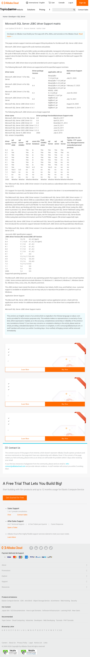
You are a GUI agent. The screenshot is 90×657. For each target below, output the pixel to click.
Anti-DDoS (28, 601)
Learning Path (66, 610)
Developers (38, 620)
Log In (70, 3)
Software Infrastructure (51, 610)
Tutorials (59, 620)
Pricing (42, 10)
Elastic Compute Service (10, 601)
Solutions (31, 10)
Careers (4, 643)
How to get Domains (33, 610)
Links (45, 643)
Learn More (25, 369)
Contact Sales (83, 10)
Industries (29, 620)
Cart (52, 3)
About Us (12, 643)
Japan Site (5, 610)
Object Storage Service (41, 601)
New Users (76, 610)
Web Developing (49, 620)
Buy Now (65, 369)
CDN (22, 601)
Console (61, 3)
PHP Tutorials (68, 620)
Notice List (38, 643)
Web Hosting (65, 601)
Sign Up (82, 3)
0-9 (60, 630)
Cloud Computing (18, 620)
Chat (9, 515)
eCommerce (55, 601)
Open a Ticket (12, 527)
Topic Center (6, 620)
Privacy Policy (22, 643)
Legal (31, 643)
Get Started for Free (15, 497)
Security (74, 601)
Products (19, 10)
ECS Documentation (18, 610)
